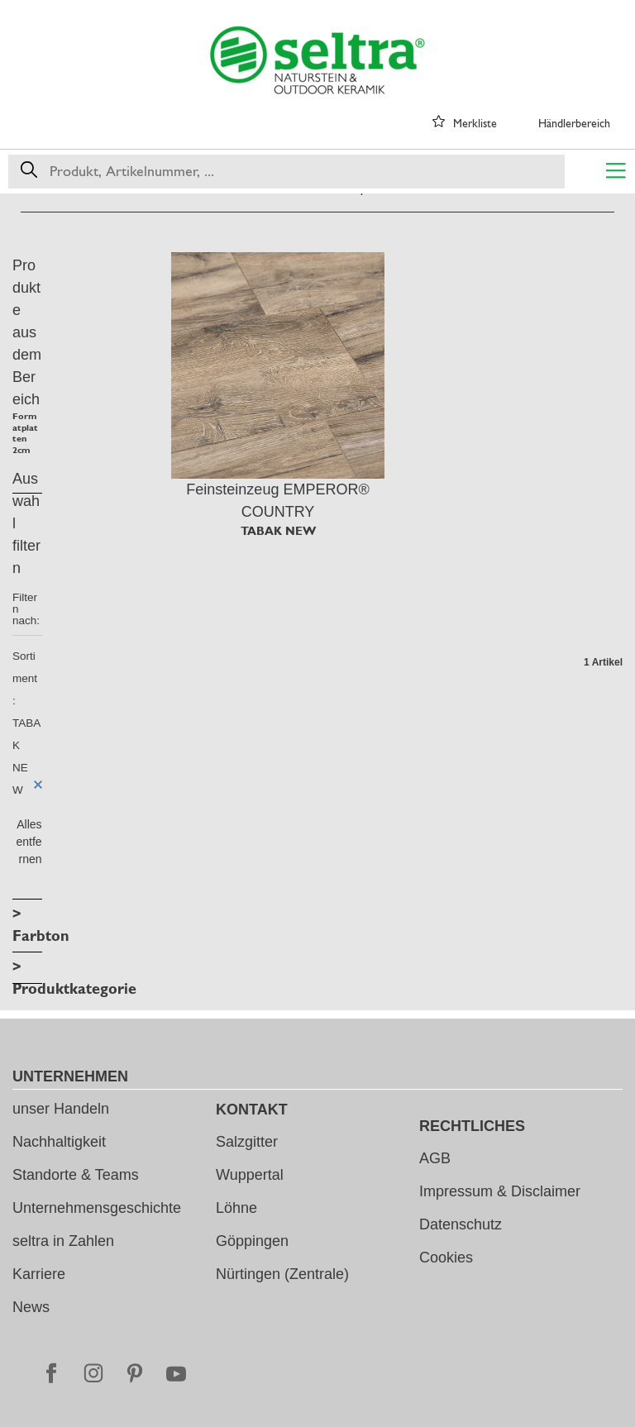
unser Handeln (60, 1108)
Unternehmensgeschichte (96, 1208)
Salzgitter (247, 1141)
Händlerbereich (574, 123)
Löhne (236, 1208)
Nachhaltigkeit (59, 1141)
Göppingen (252, 1241)
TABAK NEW (278, 530)
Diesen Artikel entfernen (38, 784)
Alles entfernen (28, 842)
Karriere (38, 1274)
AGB (435, 1158)
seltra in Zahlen (63, 1241)
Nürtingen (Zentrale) (282, 1274)
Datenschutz (460, 1224)
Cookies (446, 1257)
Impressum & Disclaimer (499, 1191)
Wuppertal (250, 1175)
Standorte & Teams (75, 1175)
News (31, 1307)
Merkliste (475, 123)
